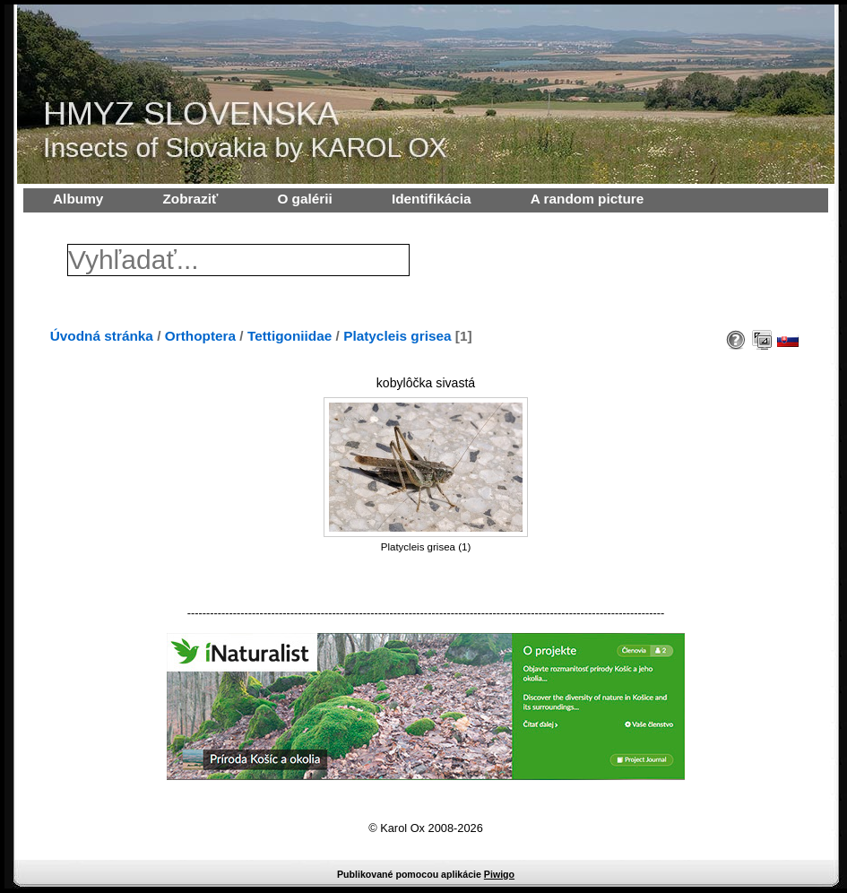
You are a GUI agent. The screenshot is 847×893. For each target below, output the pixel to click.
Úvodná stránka (101, 335)
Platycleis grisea (397, 335)
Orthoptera (200, 335)
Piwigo (499, 874)
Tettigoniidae (289, 335)
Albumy (78, 198)
